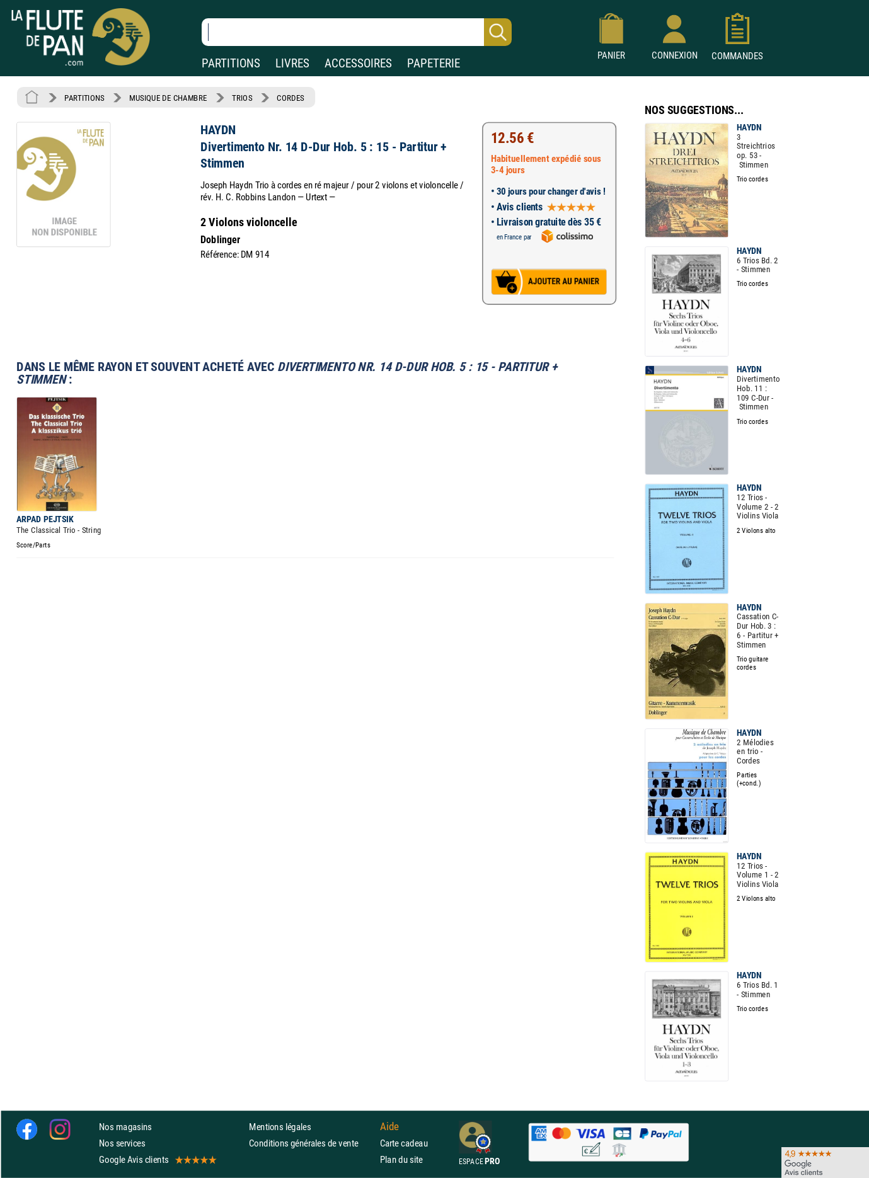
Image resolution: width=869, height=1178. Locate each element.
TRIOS (242, 98)
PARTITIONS (231, 63)
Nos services (122, 1143)
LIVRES (292, 63)
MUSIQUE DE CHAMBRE (168, 98)
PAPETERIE (433, 63)
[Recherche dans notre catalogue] (357, 32)
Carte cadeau (404, 1143)
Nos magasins (125, 1126)
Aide (389, 1126)
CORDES (290, 98)
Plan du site (401, 1159)
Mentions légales (280, 1126)
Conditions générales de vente (311, 1143)
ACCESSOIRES (358, 63)
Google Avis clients (157, 1159)
